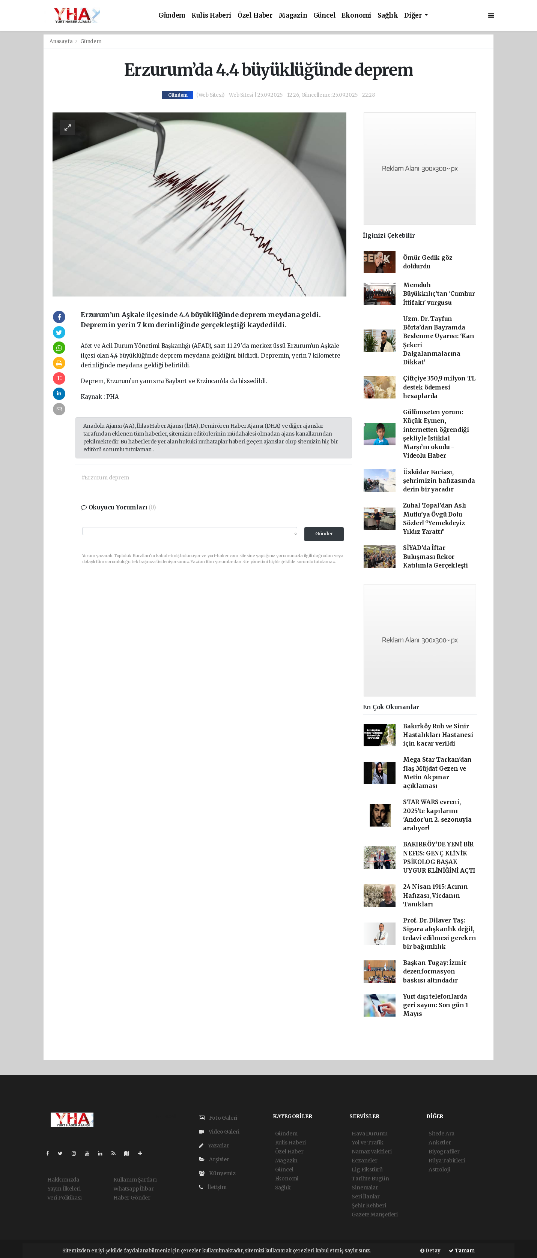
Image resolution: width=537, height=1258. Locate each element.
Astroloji (439, 1169)
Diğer (413, 15)
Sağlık (388, 15)
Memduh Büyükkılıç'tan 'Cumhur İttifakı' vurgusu (439, 294)
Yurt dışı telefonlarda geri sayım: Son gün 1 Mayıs (435, 1005)
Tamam (462, 1251)
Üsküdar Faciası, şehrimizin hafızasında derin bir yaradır (439, 481)
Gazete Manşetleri (375, 1214)
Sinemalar (365, 1187)
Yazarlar (214, 1145)
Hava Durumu (370, 1133)
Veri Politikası (64, 1197)
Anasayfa (62, 41)
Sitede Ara (441, 1133)
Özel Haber (255, 15)
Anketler (440, 1142)
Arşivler (214, 1159)
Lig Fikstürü (367, 1169)
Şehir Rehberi (369, 1205)
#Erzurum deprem (105, 477)
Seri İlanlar (366, 1196)
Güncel (324, 15)
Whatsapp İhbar (133, 1188)
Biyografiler (444, 1151)
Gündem (171, 15)
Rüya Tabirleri (447, 1160)
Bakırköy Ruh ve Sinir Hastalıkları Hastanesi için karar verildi (438, 735)
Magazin (292, 15)
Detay (430, 1251)
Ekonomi (356, 15)
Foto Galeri (218, 1117)
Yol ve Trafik (368, 1142)
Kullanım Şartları (135, 1179)
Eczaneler (364, 1160)
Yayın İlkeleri (63, 1188)
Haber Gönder (131, 1197)
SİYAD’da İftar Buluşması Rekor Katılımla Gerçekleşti (435, 556)
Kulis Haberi (211, 15)
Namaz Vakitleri (371, 1151)
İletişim (213, 1187)
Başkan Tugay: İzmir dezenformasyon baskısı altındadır (434, 971)
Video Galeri (219, 1131)
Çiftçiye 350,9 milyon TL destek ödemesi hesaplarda (439, 387)
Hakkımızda (63, 1179)
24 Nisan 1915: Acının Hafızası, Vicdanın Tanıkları (435, 895)
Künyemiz (217, 1173)
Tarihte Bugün (370, 1178)
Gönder (324, 533)
